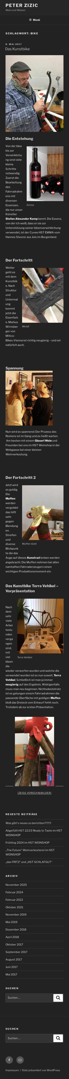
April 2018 (12, 937)
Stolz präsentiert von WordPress (41, 1070)
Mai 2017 (11, 974)
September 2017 (16, 952)
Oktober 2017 (14, 944)
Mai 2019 (11, 922)
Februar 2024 (14, 892)
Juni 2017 (12, 967)
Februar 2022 (14, 899)
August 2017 (14, 959)
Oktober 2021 (14, 907)
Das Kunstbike (17, 49)
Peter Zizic (22, 5)
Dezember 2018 (16, 929)
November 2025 (16, 885)
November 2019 (16, 914)
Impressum (12, 1070)
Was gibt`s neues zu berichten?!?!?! (28, 823)
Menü (34, 19)
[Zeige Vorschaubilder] (35, 792)
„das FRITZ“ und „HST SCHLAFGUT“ (29, 862)
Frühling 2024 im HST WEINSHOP (27, 842)
